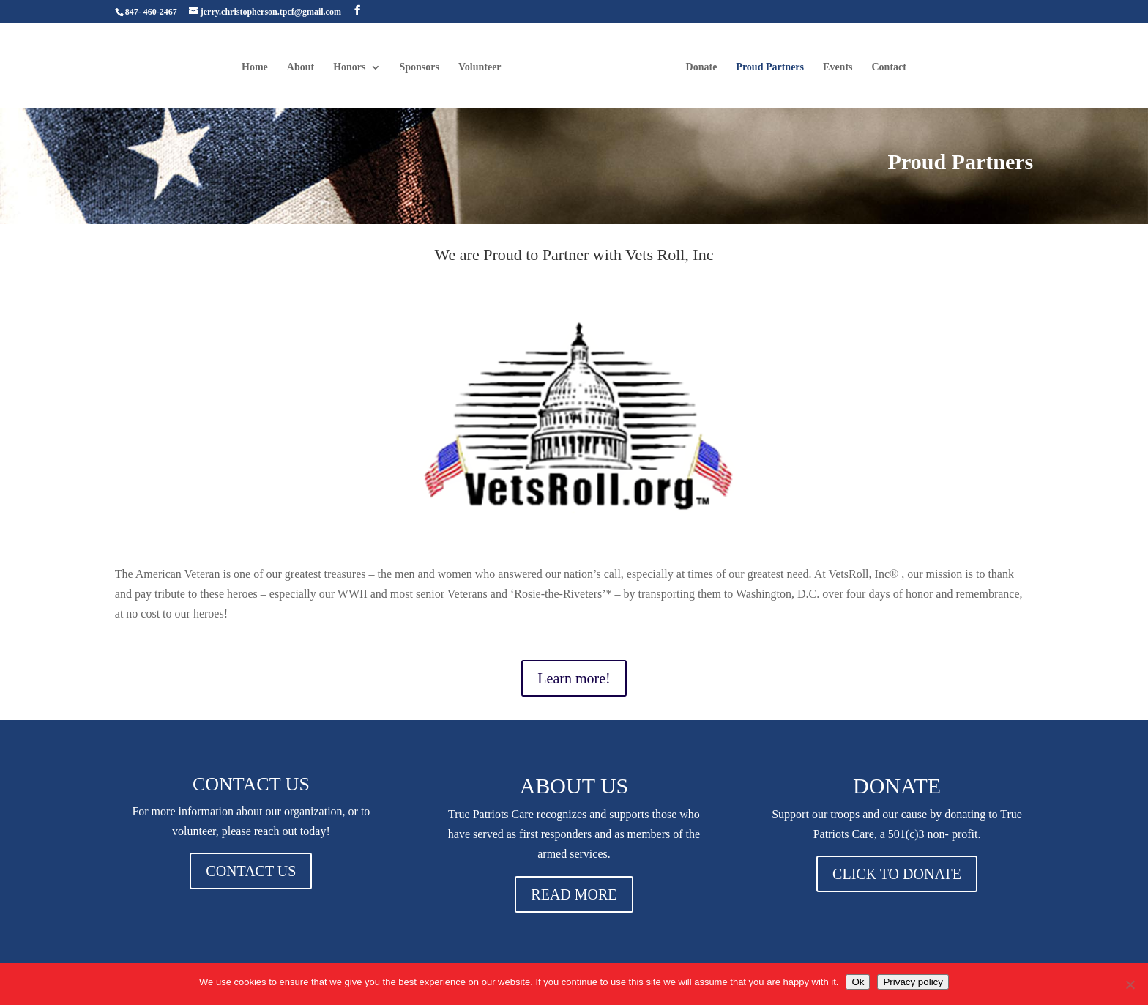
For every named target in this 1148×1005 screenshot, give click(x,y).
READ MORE (573, 894)
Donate (702, 67)
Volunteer (480, 67)
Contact (889, 67)
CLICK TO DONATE (896, 874)
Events (837, 67)
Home (255, 67)
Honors (349, 67)
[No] (1129, 984)
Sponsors (419, 67)
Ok (857, 981)
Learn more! (573, 678)
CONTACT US (251, 871)
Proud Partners (770, 67)
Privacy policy (912, 981)
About (300, 67)
